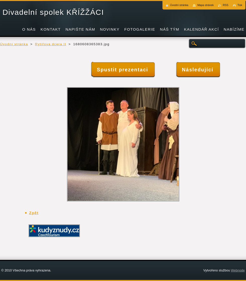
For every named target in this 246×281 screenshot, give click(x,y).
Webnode (238, 270)
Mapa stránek (205, 5)
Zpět (34, 213)
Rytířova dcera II (50, 44)
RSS (225, 5)
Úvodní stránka (14, 44)
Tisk (239, 5)
